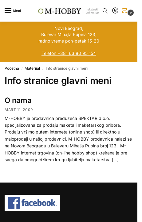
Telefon (48, 53)
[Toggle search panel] (105, 11)
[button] (126, 10)
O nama (18, 100)
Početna (12, 68)
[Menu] (14, 10)
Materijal (32, 68)
